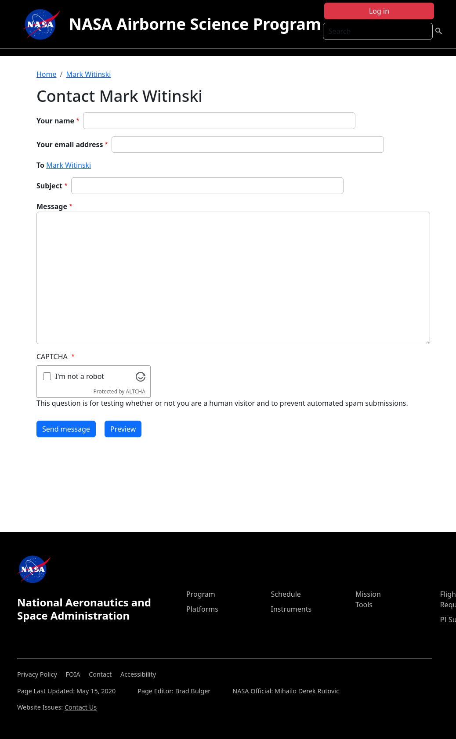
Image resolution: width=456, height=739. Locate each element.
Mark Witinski (88, 74)
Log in (379, 11)
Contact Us (81, 707)
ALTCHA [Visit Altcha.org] (135, 391)
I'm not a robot (80, 376)
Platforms (202, 609)
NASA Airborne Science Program (195, 24)
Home (46, 74)
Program (200, 594)
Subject (49, 186)
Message (51, 206)
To (40, 165)
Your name (55, 121)
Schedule (286, 594)
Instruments (291, 609)
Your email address (69, 144)
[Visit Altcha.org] (140, 376)
